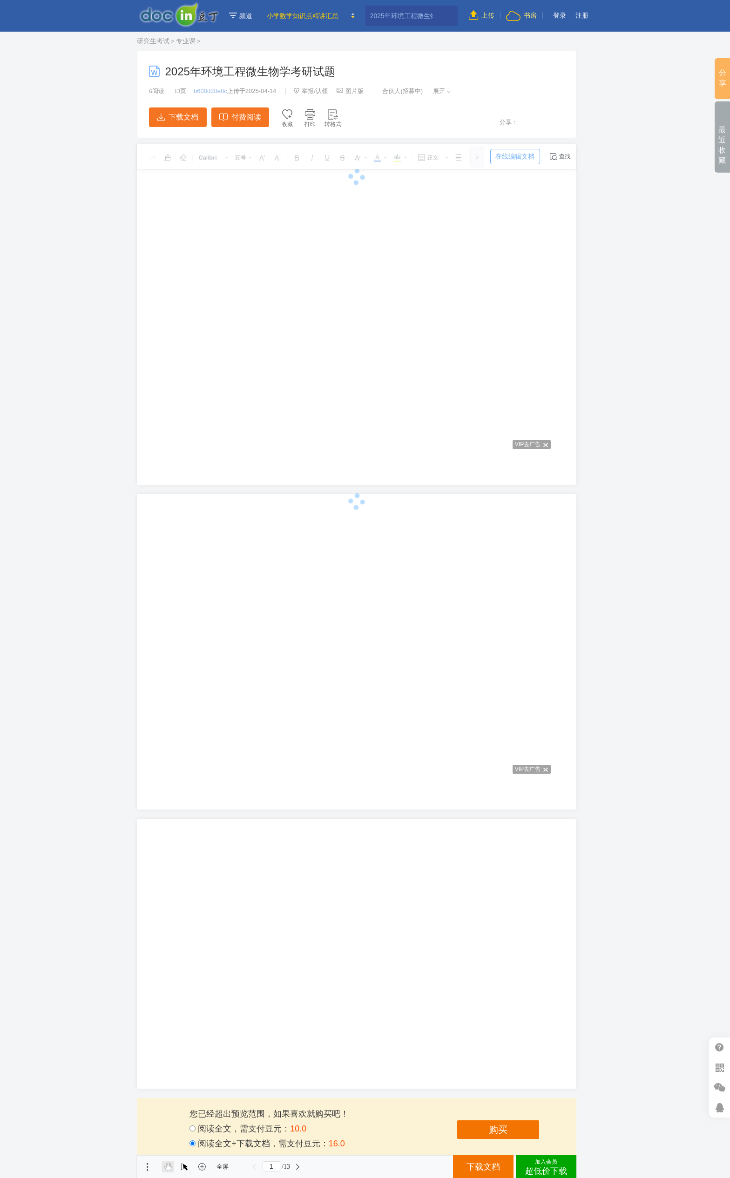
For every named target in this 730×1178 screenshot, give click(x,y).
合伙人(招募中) (397, 90)
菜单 (148, 1167)
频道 (240, 16)
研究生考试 (153, 41)
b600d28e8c (210, 90)
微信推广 (719, 1088)
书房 (521, 15)
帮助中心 (719, 1047)
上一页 (255, 1166)
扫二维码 (719, 1068)
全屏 (222, 1166)
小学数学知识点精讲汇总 (302, 16)
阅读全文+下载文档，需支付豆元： (267, 1143)
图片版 (350, 90)
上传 (481, 15)
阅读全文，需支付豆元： (247, 1128)
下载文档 (177, 117)
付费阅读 (240, 117)
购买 (498, 1129)
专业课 (186, 41)
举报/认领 (310, 90)
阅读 (156, 90)
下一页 (298, 1166)
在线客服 (719, 1108)
